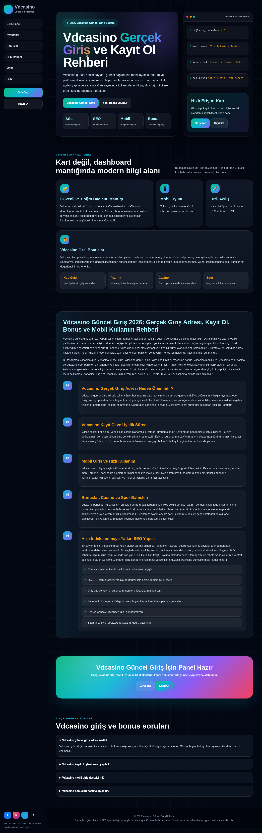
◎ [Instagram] (16, 815)
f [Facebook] (7, 815)
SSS (9, 79)
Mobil (10, 68)
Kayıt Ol (23, 103)
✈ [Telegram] (25, 815)
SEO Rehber (14, 57)
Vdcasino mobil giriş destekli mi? (83, 777)
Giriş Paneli (14, 24)
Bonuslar (12, 46)
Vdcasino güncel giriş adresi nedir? (84, 740)
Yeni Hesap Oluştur (115, 102)
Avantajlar (13, 35)
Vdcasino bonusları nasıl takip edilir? (85, 791)
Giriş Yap (23, 92)
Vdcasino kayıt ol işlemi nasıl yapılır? (85, 764)
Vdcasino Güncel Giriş (81, 102)
